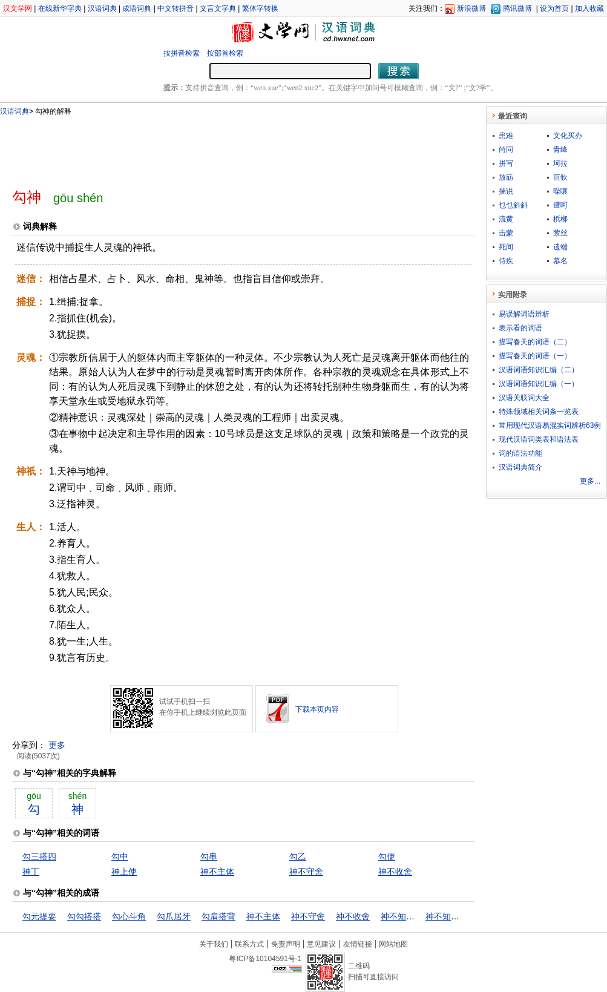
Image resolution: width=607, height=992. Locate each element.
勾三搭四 (39, 856)
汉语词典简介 (520, 467)
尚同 (506, 149)
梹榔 (560, 219)
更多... (590, 481)
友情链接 (357, 944)
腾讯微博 (517, 8)
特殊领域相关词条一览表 (539, 411)
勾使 (386, 856)
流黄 (506, 219)
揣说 (506, 191)
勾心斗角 (129, 916)
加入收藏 (589, 8)
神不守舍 (306, 871)
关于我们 (213, 944)
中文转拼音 (175, 8)
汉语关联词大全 (524, 397)
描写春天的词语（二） (535, 342)
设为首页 (554, 8)
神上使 (124, 871)
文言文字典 (218, 8)
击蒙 (506, 233)
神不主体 (217, 871)
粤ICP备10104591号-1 (265, 958)
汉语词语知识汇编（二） (539, 370)
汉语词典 (102, 8)
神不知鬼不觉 (450, 916)
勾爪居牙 (174, 916)
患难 (506, 135)
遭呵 (560, 205)
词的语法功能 (520, 453)
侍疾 (506, 261)
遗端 (560, 247)
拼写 (506, 163)
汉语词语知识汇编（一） (539, 383)
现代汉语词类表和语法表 (539, 439)
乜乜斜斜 (513, 205)
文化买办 (567, 135)
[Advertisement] (223, 147)
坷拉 (560, 163)
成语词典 (136, 8)
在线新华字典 (60, 8)
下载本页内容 (317, 709)
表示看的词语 (520, 328)
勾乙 (297, 856)
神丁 (30, 871)
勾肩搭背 (218, 916)
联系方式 (249, 944)
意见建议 (321, 944)
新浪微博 (471, 8)
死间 (506, 247)
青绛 (560, 149)
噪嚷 (560, 191)
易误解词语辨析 (524, 314)
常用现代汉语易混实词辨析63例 (550, 425)
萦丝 (560, 233)
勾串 (208, 856)
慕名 (560, 261)
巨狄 (560, 177)
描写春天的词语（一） (535, 356)
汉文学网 (17, 8)
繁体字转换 (260, 8)
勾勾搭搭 (84, 916)
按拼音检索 (181, 53)
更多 (56, 745)
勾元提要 (39, 916)
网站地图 (393, 944)
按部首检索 (225, 53)
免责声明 (285, 944)
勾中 (119, 856)
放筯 (506, 177)
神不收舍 (395, 871)
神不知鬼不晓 (406, 916)
